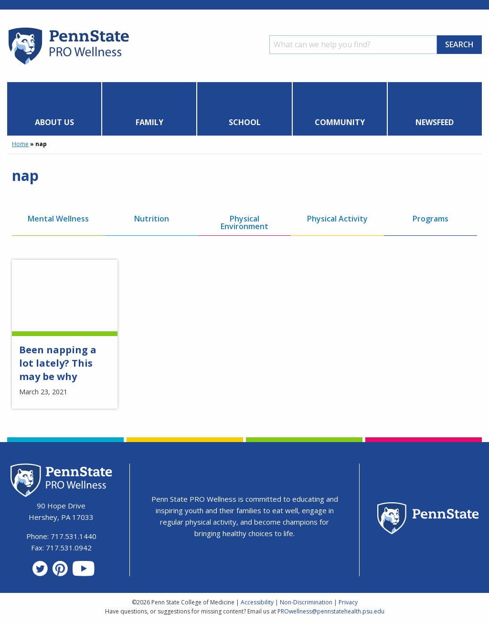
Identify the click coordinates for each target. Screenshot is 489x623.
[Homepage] (68, 64)
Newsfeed (434, 122)
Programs (430, 218)
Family (149, 122)
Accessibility (257, 602)
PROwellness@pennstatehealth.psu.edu (330, 611)
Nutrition (151, 218)
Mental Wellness (58, 218)
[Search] (353, 44)
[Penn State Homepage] (428, 519)
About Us (54, 122)
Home (20, 144)
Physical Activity (337, 218)
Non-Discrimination (306, 602)
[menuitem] (54, 109)
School (245, 122)
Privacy (348, 602)
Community (340, 122)
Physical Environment (244, 222)
